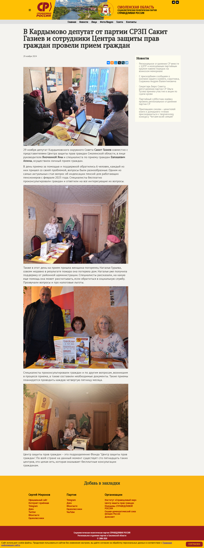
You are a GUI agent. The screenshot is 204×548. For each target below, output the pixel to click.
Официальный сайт (38, 500)
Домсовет (110, 517)
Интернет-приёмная (39, 503)
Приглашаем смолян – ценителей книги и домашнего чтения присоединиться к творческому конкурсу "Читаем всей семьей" (155, 113)
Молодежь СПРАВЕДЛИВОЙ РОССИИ (119, 507)
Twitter (32, 512)
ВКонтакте (34, 515)
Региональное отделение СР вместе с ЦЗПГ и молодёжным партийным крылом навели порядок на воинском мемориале (157, 67)
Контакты (131, 22)
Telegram (33, 506)
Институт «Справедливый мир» (120, 500)
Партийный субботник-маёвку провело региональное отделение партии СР (156, 102)
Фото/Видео (106, 22)
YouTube (71, 512)
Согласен (194, 544)
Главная (72, 22)
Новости (83, 22)
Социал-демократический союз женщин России (120, 512)
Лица (94, 22)
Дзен (31, 509)
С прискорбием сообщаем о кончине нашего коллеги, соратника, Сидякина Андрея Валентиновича (157, 79)
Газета (119, 22)
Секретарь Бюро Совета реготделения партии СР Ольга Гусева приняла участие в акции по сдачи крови (156, 90)
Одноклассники (36, 518)
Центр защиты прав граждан (119, 503)
